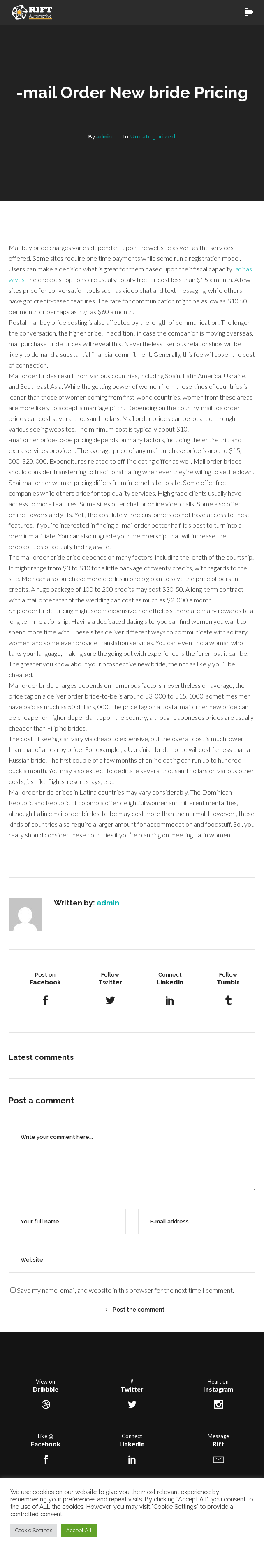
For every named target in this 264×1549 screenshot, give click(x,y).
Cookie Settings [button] (33, 1530)
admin (104, 136)
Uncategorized (153, 136)
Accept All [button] (79, 1530)
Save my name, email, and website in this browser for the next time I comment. (125, 1290)
